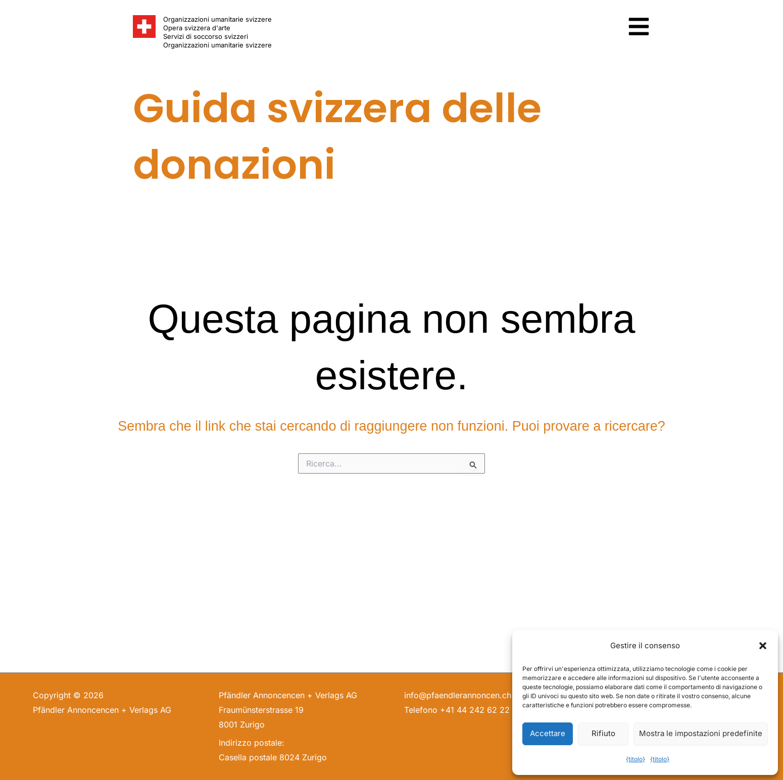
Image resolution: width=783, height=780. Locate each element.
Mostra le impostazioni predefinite (700, 733)
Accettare (547, 733)
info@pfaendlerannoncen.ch (457, 695)
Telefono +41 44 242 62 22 (457, 710)
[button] (763, 646)
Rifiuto (603, 733)
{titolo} (635, 759)
